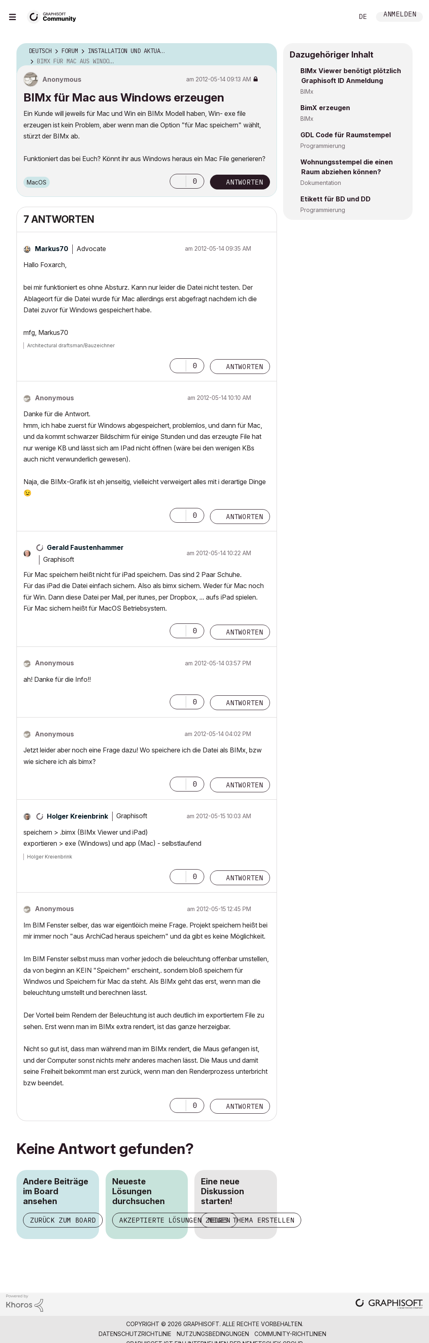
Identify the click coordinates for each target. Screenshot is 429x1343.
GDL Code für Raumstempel (345, 135)
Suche (338, 16)
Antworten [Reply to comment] (244, 366)
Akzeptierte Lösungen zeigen (174, 1220)
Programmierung (322, 145)
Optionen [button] (265, 51)
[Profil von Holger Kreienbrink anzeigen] (77, 816)
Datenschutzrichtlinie (135, 1333)
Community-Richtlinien (290, 1333)
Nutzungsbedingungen (213, 1333)
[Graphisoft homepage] (389, 1304)
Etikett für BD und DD (335, 199)
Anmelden (399, 15)
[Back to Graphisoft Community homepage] (54, 15)
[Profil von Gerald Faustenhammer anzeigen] (85, 547)
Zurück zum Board (63, 1220)
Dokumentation (320, 182)
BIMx (307, 91)
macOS (36, 182)
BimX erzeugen (325, 108)
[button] (178, 181)
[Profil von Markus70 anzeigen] (51, 249)
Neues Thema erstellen (251, 1220)
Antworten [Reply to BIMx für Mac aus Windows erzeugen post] (244, 182)
